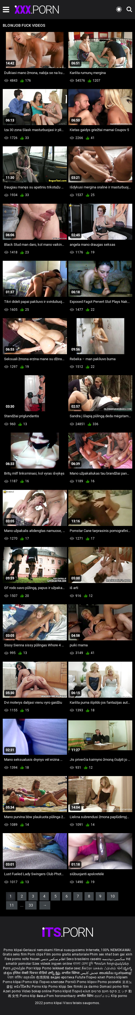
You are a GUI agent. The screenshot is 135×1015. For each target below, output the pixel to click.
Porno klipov (87, 982)
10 (112, 896)
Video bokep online (36, 991)
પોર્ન (120, 968)
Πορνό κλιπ (81, 991)
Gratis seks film (15, 954)
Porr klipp (34, 968)
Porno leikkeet (53, 968)
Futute (80, 977)
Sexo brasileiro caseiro (83, 959)
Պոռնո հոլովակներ (111, 964)
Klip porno (119, 996)
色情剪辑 (43, 977)
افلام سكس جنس (53, 959)
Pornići (71, 982)
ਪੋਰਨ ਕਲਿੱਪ (15, 977)
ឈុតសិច (30, 977)
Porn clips (36, 954)
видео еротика (62, 977)
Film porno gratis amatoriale (66, 954)
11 (12, 905)
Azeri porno (12, 991)
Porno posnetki (110, 982)
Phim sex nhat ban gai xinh (111, 954)
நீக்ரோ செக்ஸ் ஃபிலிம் (99, 968)
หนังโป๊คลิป (23, 987)
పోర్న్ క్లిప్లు (54, 973)
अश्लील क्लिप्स (71, 973)
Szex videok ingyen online (52, 964)
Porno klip (30, 982)
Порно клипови (52, 982)
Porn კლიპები (14, 968)
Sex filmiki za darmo (83, 987)
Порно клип (96, 977)
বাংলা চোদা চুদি (83, 964)
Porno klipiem (117, 977)
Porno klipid (62, 991)
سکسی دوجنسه (113, 959)
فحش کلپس (90, 973)
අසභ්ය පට (103, 996)
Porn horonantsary (61, 996)
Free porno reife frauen (22, 959)
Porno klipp (57, 987)
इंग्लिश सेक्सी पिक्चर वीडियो (30, 973)
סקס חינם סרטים (104, 991)
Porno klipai (12, 982)
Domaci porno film (114, 987)
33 (31, 905)
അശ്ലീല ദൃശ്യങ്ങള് (115, 973)
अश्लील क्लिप (86, 996)
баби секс (73, 968)
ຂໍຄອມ (42, 996)
